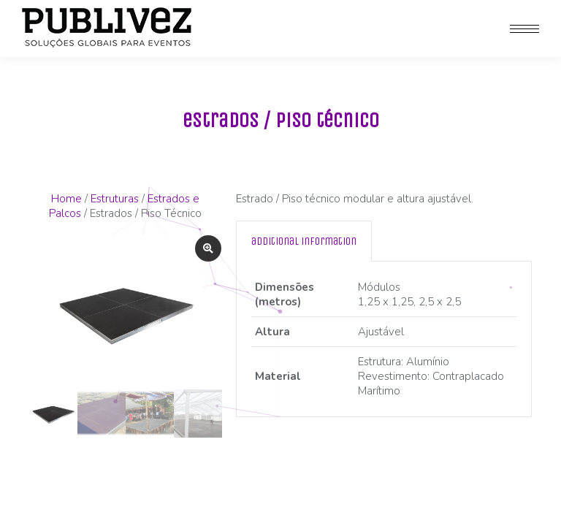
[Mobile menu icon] (524, 29)
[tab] (304, 241)
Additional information (303, 241)
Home (66, 198)
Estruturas (115, 198)
